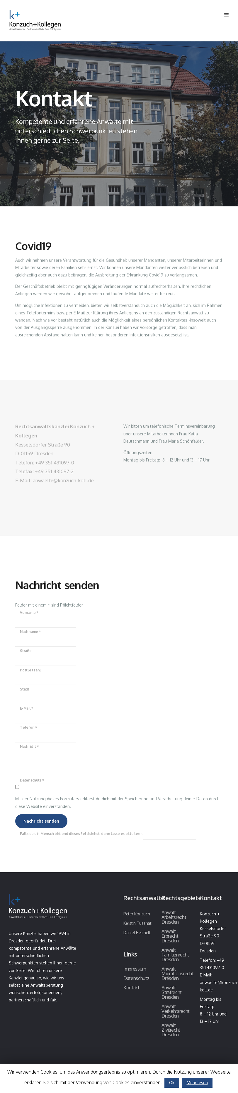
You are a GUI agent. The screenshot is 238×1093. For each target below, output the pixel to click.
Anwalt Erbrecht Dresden (170, 936)
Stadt (24, 689)
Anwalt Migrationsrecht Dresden (177, 973)
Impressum (134, 969)
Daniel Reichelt (137, 932)
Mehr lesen (197, 1082)
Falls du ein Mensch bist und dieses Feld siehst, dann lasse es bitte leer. (108, 833)
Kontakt (131, 988)
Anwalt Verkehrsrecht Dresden (176, 1011)
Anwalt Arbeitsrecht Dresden (174, 917)
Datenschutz (32, 780)
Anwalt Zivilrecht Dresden (171, 1030)
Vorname (29, 612)
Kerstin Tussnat (137, 923)
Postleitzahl (30, 670)
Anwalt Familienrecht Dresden (175, 954)
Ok (171, 1082)
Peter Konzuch (136, 913)
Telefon (28, 727)
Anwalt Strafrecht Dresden (172, 992)
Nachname (30, 631)
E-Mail (26, 708)
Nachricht (29, 746)
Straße (26, 651)
